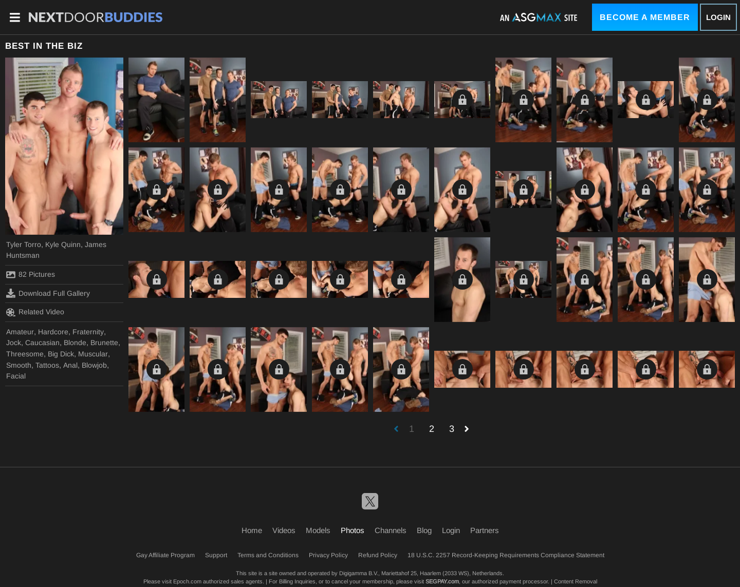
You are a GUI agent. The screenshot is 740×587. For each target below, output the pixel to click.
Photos (352, 530)
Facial (16, 376)
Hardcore (53, 332)
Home (252, 530)
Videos (283, 530)
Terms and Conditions (268, 555)
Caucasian (42, 342)
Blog (424, 530)
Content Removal (575, 581)
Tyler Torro (23, 244)
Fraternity (88, 332)
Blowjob (94, 365)
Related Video (35, 312)
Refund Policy (377, 555)
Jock (13, 342)
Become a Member (645, 17)
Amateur (20, 332)
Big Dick (61, 354)
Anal (70, 365)
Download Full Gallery (48, 293)
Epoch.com (187, 581)
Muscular (93, 354)
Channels (390, 530)
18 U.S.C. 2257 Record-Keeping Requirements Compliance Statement (506, 555)
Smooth (18, 365)
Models (318, 530)
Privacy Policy (328, 555)
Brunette (104, 342)
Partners (484, 530)
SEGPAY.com (442, 581)
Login (718, 17)
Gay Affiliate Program (165, 555)
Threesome (25, 354)
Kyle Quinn (63, 244)
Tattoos (47, 365)
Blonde (75, 342)
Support (216, 555)
